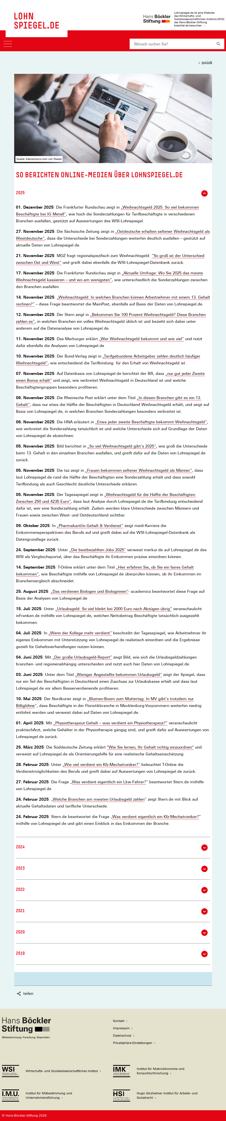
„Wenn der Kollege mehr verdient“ (80, 633)
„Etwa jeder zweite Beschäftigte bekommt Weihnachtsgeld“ (151, 422)
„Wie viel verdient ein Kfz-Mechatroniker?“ (101, 764)
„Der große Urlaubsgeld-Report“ (82, 657)
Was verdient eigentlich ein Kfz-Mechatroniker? (155, 816)
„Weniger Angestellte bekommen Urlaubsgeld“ (118, 674)
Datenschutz (122, 1035)
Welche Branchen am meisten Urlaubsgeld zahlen (99, 799)
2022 (112, 890)
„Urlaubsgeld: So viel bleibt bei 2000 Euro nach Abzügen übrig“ (113, 608)
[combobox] (171, 44)
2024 (112, 847)
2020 (112, 933)
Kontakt (118, 1021)
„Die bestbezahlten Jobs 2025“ (97, 550)
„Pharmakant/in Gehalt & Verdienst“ (90, 525)
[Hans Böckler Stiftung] (26, 1037)
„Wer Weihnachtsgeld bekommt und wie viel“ (141, 338)
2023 (112, 869)
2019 (112, 954)
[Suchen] (218, 44)
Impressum (121, 1028)
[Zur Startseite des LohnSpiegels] (36, 26)
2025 (112, 193)
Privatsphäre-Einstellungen (132, 1043)
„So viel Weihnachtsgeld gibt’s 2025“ (121, 446)
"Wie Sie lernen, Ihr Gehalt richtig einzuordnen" (150, 747)
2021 (112, 911)
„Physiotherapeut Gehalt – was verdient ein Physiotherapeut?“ (110, 723)
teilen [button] (25, 993)
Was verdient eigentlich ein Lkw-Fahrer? (109, 782)
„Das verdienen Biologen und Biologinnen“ (89, 591)
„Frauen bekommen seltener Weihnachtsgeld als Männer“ (138, 470)
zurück (207, 62)
